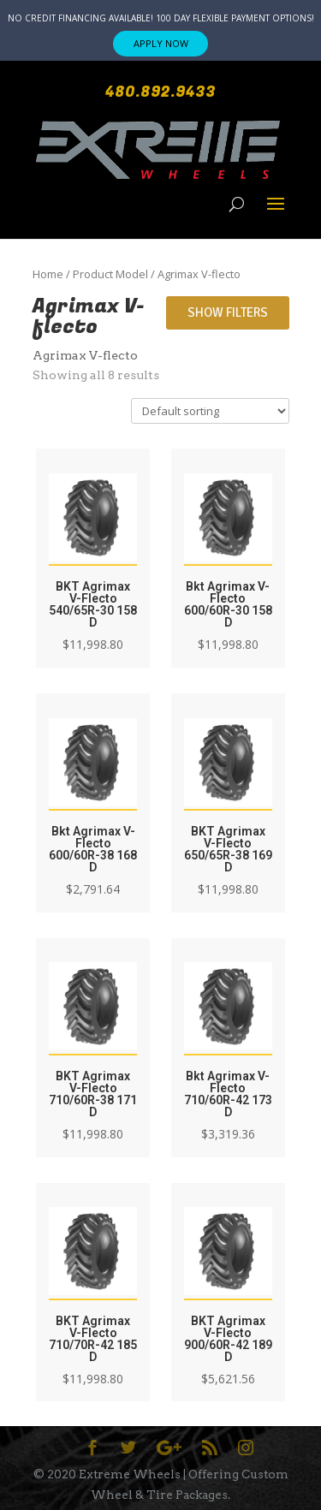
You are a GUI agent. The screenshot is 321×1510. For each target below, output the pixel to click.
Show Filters (227, 312)
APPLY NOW (161, 43)
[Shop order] (210, 411)
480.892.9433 (160, 92)
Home (48, 274)
